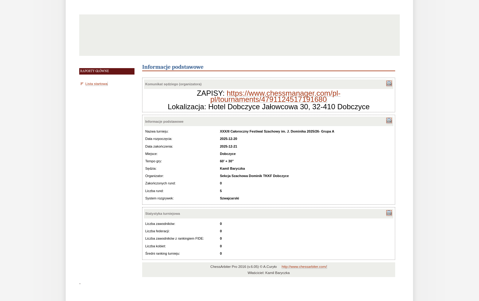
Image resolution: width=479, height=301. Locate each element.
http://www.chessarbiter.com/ (304, 266)
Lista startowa (96, 84)
